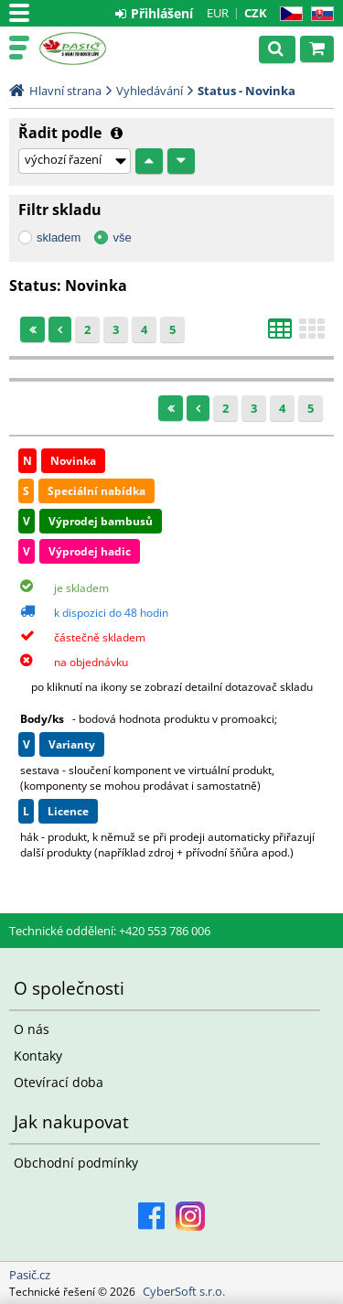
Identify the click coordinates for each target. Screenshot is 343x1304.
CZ (288, 14)
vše (122, 237)
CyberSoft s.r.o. (184, 1291)
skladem (58, 237)
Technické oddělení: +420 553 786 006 (109, 930)
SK (319, 14)
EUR (218, 13)
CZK (255, 13)
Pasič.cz (93, 48)
